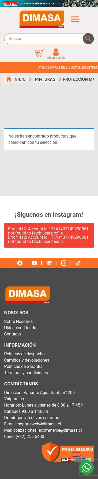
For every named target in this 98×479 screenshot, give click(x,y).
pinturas (45, 79)
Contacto (12, 334)
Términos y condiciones (26, 372)
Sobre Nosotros (18, 321)
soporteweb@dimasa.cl (39, 423)
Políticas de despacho (24, 353)
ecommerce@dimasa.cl (60, 430)
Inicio (19, 79)
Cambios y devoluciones (26, 360)
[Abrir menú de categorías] (75, 19)
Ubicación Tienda (20, 327)
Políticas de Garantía (23, 366)
